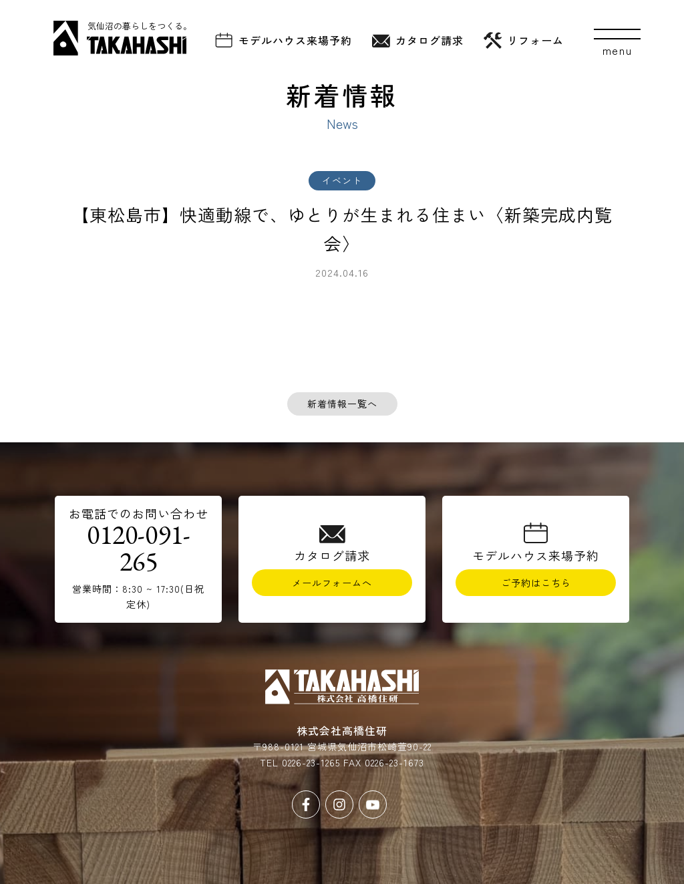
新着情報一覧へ (342, 403)
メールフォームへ (332, 582)
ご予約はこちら (536, 582)
